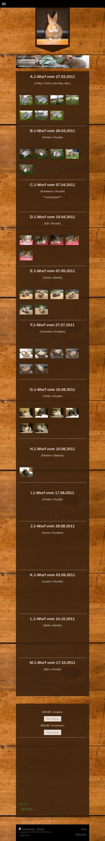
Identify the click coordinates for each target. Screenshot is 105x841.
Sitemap (40, 828)
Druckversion (27, 828)
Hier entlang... (52, 718)
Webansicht (80, 834)
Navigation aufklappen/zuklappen (52, 4)
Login (83, 828)
